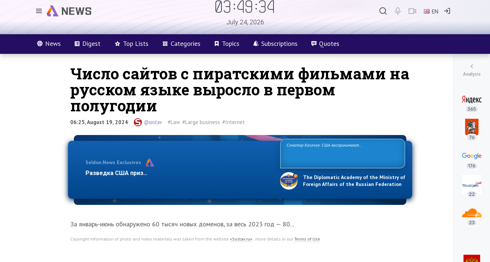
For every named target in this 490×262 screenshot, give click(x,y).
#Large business (201, 122)
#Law (174, 122)
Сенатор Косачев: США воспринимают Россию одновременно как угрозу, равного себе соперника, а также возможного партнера (342, 153)
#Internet (233, 122)
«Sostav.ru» (241, 239)
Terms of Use (307, 239)
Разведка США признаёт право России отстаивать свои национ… (178, 173)
